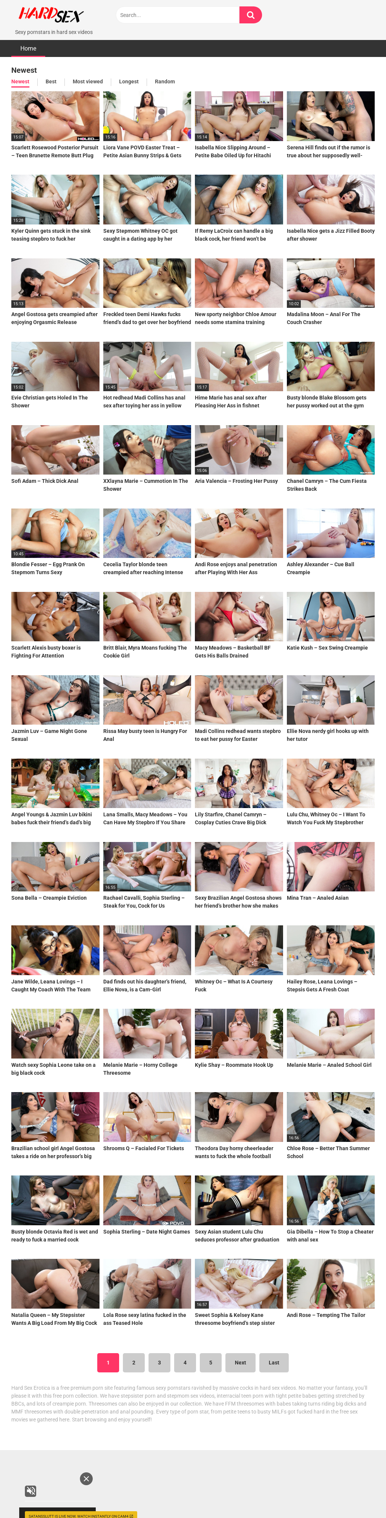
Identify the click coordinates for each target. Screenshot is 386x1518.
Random (165, 75)
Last (274, 1356)
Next (240, 1356)
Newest (20, 75)
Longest (129, 75)
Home (28, 41)
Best (51, 75)
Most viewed (88, 75)
